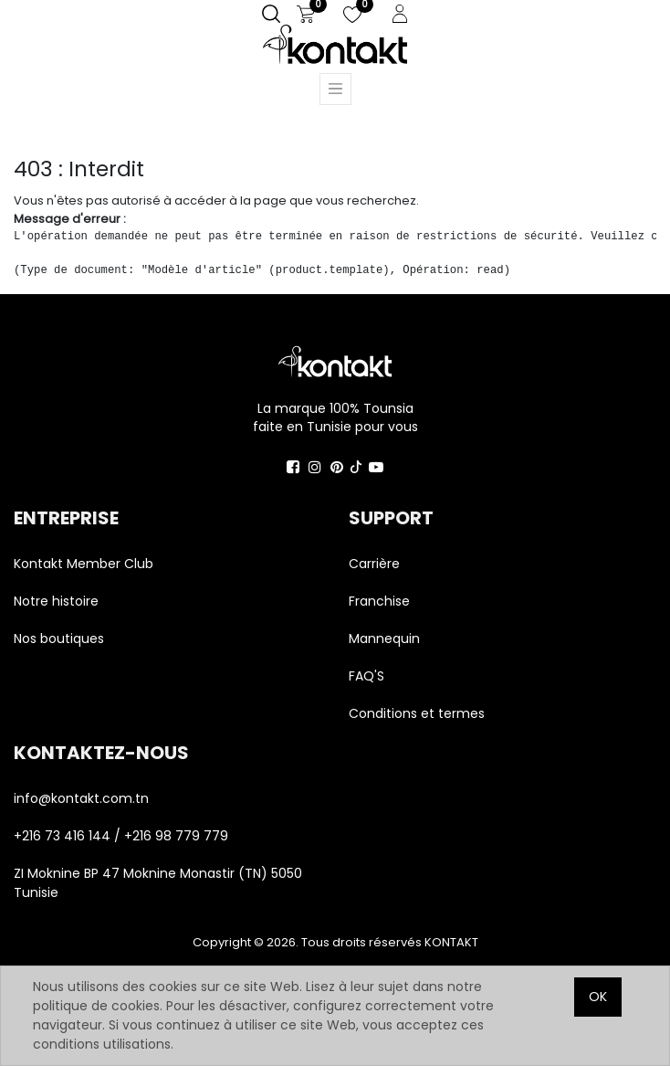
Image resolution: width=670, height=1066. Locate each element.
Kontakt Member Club (83, 563)
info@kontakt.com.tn (83, 798)
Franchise (379, 601)
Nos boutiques (59, 638)
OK (598, 996)
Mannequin (386, 638)
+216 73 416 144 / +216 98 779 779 (121, 836)
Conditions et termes (417, 713)
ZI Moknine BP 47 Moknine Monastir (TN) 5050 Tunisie (158, 883)
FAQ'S (366, 676)
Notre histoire (56, 601)
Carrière (374, 563)
